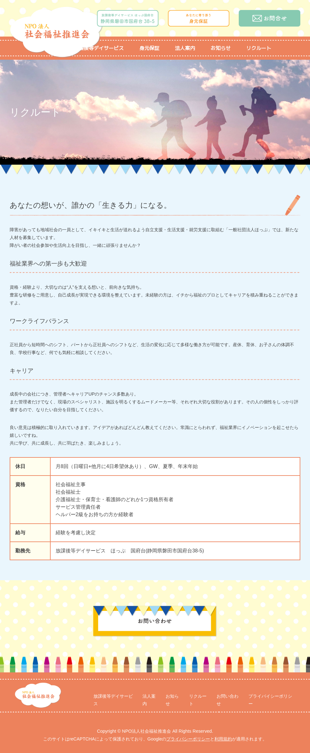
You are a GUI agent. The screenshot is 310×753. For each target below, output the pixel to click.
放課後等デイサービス (99, 48)
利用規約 (223, 738)
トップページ (43, 48)
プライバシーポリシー (188, 738)
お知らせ (221, 48)
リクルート (258, 48)
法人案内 (185, 48)
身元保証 (149, 48)
